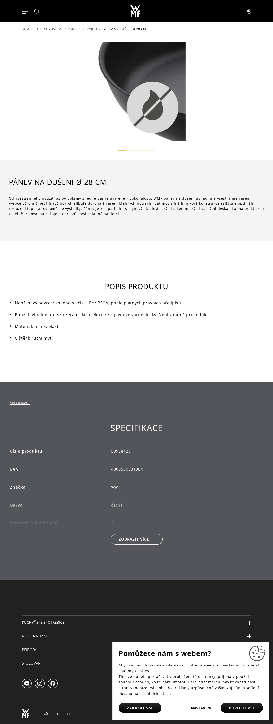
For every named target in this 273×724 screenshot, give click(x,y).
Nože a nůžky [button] (35, 635)
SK (57, 714)
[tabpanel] (136, 483)
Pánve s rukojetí (82, 29)
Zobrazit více (134, 539)
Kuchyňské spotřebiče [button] (43, 622)
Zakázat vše (140, 707)
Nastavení (201, 707)
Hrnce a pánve (50, 29)
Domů (27, 29)
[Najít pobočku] (249, 11)
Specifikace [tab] (20, 402)
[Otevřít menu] (25, 11)
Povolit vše (242, 707)
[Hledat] (37, 11)
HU (68, 714)
